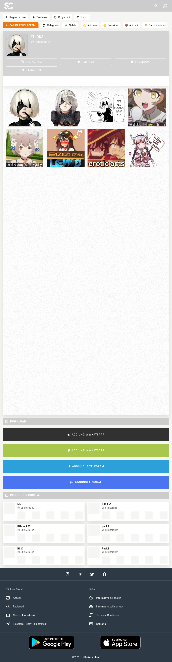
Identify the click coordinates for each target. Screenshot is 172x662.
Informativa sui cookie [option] (105, 598)
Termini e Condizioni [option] (104, 615)
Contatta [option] (97, 624)
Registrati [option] (15, 606)
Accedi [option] (13, 598)
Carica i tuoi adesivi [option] (20, 615)
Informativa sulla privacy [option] (106, 606)
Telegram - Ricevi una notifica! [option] (26, 624)
